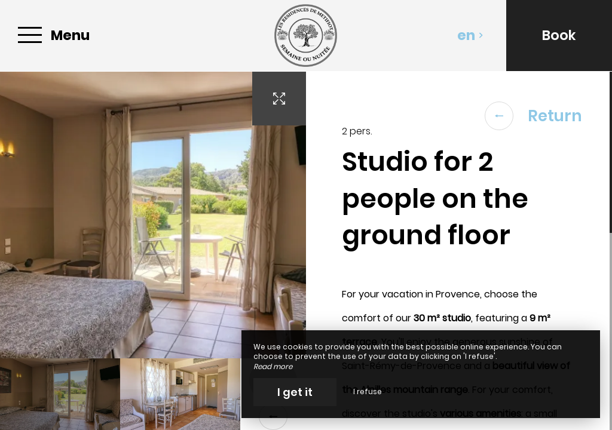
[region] (459, 251)
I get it (295, 392)
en (470, 35)
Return (533, 116)
